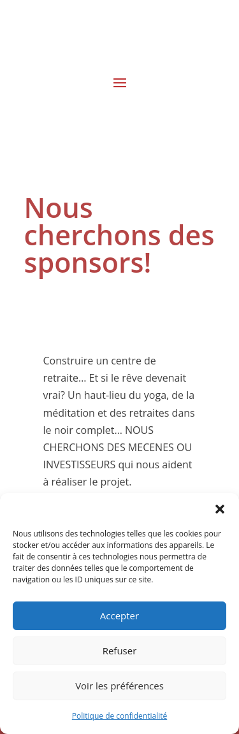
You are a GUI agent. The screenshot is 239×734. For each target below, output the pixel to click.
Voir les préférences (119, 685)
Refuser (120, 650)
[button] (220, 509)
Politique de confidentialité (119, 715)
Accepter (119, 615)
